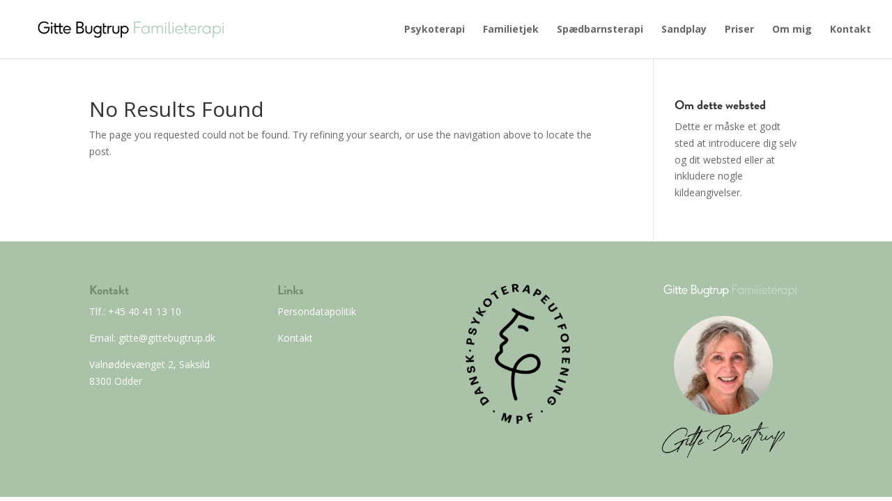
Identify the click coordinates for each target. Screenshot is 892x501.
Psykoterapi (434, 29)
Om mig (792, 29)
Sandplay (684, 29)
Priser (739, 29)
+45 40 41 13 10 (143, 311)
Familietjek (511, 29)
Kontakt (850, 29)
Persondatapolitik (316, 311)
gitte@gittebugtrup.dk (165, 337)
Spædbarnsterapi (600, 29)
